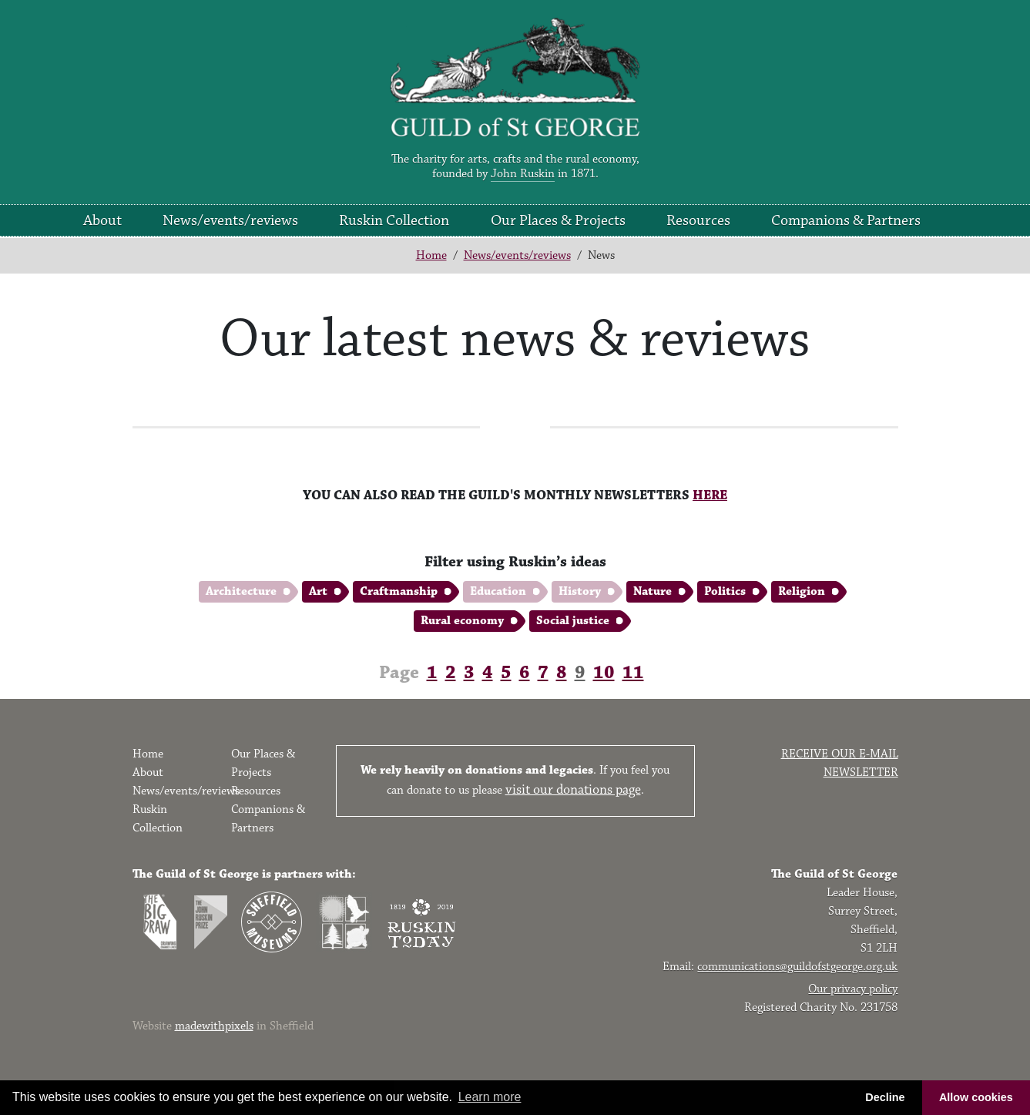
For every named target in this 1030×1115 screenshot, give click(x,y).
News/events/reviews (230, 220)
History (580, 591)
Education (498, 591)
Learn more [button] (490, 1096)
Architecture (241, 591)
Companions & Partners (846, 220)
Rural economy (462, 620)
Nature (652, 591)
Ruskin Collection (394, 220)
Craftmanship (399, 591)
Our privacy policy (852, 989)
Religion (801, 591)
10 (604, 672)
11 (633, 672)
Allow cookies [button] (976, 1097)
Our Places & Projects (558, 220)
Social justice (572, 620)
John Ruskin (523, 173)
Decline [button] (884, 1097)
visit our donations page (573, 789)
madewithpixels (214, 1026)
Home (431, 255)
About (102, 220)
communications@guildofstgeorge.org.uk (797, 966)
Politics (725, 591)
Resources (698, 220)
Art (318, 591)
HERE (710, 495)
